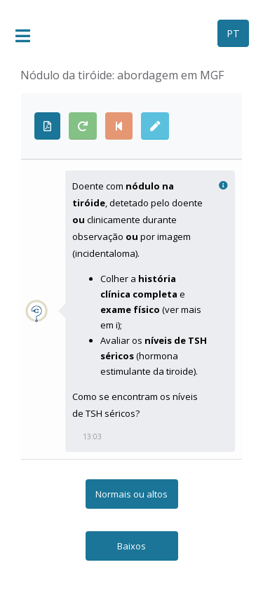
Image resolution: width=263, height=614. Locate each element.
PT (233, 33)
